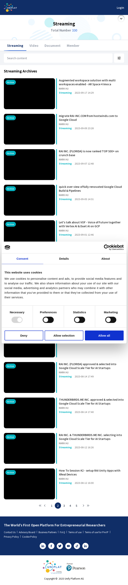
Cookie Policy (29, 536)
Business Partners (48, 532)
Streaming (15, 45)
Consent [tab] (22, 258)
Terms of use (75, 532)
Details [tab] (64, 258)
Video (33, 45)
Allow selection (64, 335)
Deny (23, 335)
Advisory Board (28, 532)
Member (73, 45)
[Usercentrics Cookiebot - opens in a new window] (107, 247)
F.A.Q (63, 532)
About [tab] (105, 258)
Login (120, 8)
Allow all (104, 335)
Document (53, 45)
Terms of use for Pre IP (97, 532)
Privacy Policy (12, 536)
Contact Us (10, 532)
